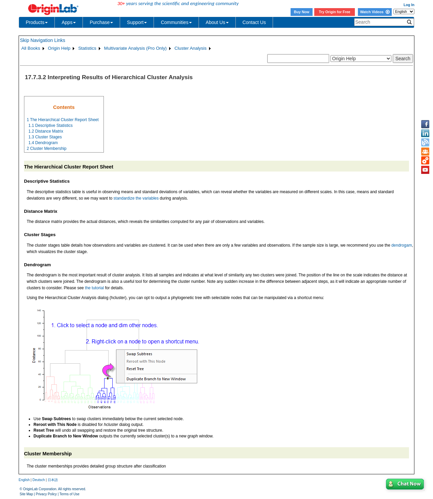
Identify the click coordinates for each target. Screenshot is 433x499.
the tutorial (94, 288)
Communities (176, 22)
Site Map (26, 494)
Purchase (101, 22)
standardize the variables (136, 198)
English (24, 480)
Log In (409, 5)
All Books (30, 48)
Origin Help (59, 48)
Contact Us (254, 22)
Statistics (87, 48)
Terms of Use (69, 494)
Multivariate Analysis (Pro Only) (135, 48)
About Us (217, 22)
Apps (69, 22)
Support (137, 22)
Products (37, 22)
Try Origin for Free (334, 12)
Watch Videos (374, 12)
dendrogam (401, 245)
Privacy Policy (46, 494)
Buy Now (302, 12)
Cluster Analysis (191, 48)
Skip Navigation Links (42, 40)
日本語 (53, 480)
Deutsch (38, 480)
